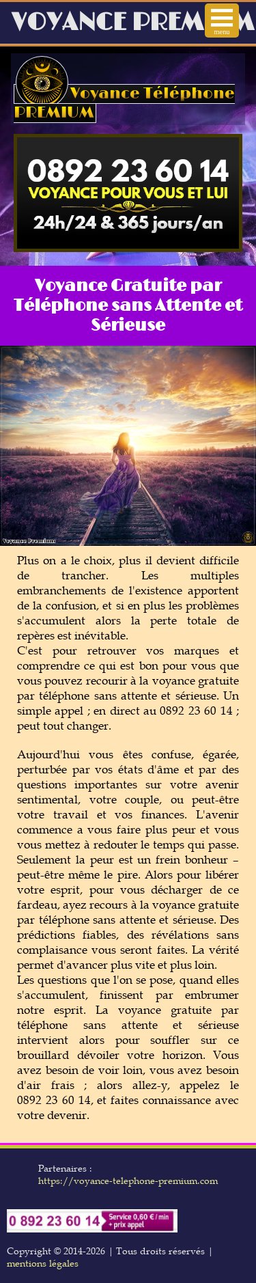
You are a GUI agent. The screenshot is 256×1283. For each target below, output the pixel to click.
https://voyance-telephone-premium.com (128, 1180)
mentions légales (43, 1263)
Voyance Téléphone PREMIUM (124, 103)
